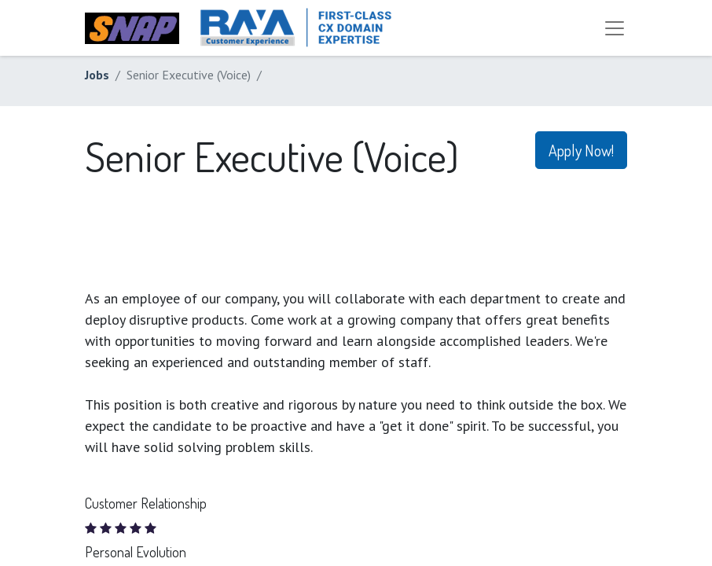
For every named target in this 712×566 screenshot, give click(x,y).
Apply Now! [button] (581, 150)
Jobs (97, 75)
